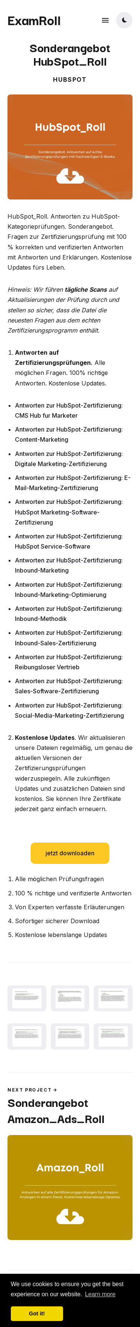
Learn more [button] (100, 1294)
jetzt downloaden (70, 853)
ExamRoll (34, 19)
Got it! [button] (37, 1314)
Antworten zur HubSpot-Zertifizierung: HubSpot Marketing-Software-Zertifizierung (69, 512)
